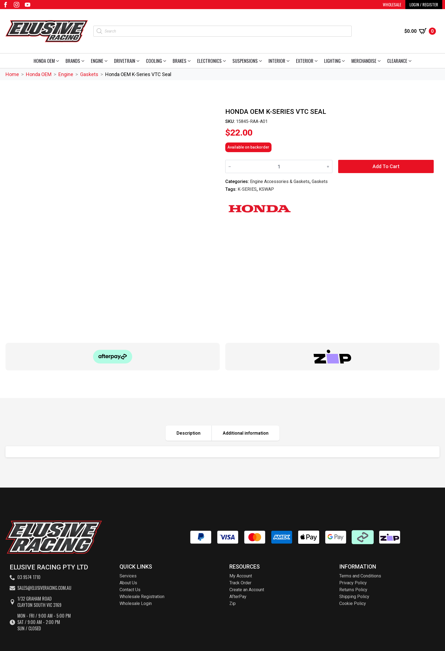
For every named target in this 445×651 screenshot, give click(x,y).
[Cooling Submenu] (165, 60)
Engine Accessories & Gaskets (280, 181)
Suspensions (245, 60)
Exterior (304, 60)
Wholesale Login (136, 603)
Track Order (240, 582)
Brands (73, 60)
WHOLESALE (392, 4)
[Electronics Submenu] (225, 60)
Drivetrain (124, 60)
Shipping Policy (354, 596)
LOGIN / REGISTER (423, 4)
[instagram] (16, 4)
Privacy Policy (353, 582)
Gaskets (89, 74)
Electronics (209, 60)
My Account (240, 576)
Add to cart (386, 166)
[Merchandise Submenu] (380, 60)
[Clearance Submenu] (411, 60)
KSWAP (266, 189)
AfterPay (237, 596)
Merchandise (363, 60)
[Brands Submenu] (84, 60)
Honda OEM (44, 60)
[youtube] (27, 4)
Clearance (397, 60)
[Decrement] (230, 166)
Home (12, 74)
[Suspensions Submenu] (261, 60)
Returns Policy (353, 589)
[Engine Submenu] (107, 60)
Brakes (179, 60)
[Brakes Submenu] (190, 60)
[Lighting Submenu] (344, 60)
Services (128, 576)
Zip (232, 603)
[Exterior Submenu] (317, 60)
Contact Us (130, 589)
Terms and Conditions (360, 576)
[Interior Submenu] (289, 60)
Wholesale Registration (142, 596)
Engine (97, 60)
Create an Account (246, 589)
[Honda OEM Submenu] (58, 60)
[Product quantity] (278, 166)
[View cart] (420, 31)
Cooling (154, 60)
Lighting (332, 60)
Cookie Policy (352, 603)
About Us (128, 582)
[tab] (188, 433)
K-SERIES (247, 189)
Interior (276, 60)
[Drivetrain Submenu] (139, 60)
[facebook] (5, 4)
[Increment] (328, 166)
